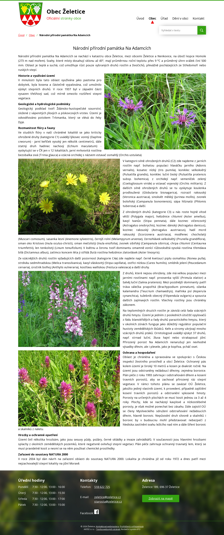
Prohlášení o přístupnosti (132, 526)
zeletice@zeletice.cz (107, 497)
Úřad (164, 18)
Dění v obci (180, 18)
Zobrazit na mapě (161, 498)
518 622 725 (102, 487)
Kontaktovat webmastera (107, 526)
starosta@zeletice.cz (108, 501)
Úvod (140, 18)
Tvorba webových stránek (108, 529)
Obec (152, 18)
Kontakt (198, 18)
